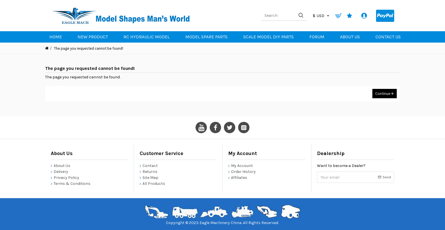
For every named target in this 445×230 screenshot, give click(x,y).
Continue (382, 93)
